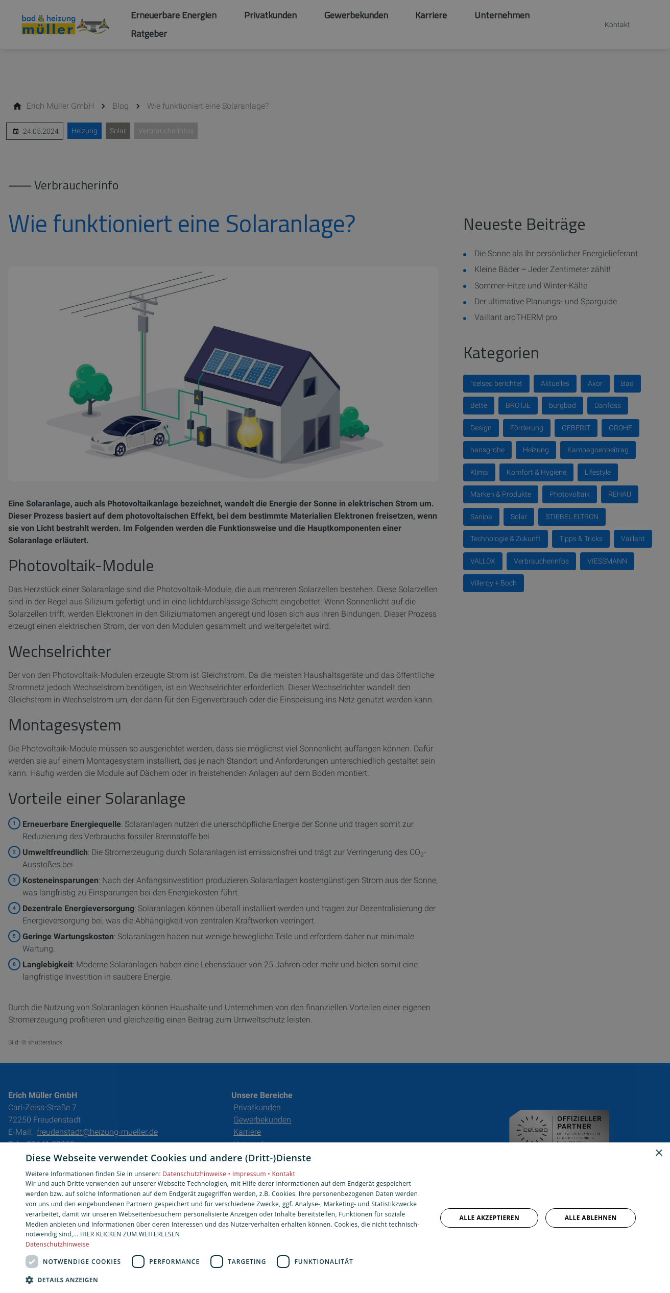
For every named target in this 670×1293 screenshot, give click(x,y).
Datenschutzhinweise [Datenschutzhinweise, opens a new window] (57, 1244)
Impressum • (252, 1173)
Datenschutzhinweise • (197, 1173)
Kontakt (283, 1173)
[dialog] (335, 1217)
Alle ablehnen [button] (591, 1217)
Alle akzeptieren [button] (490, 1217)
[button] (225, 1279)
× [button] (658, 1153)
